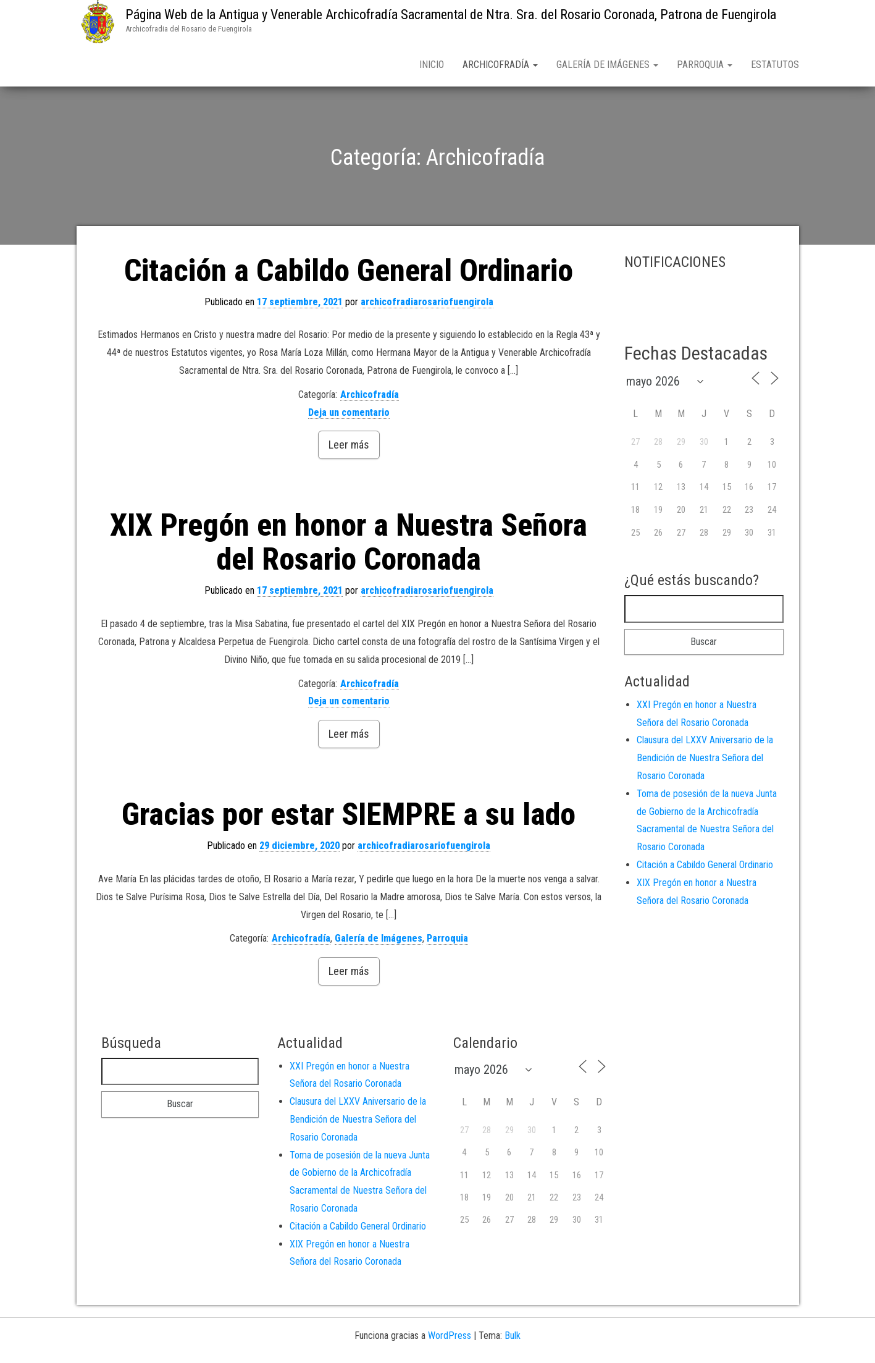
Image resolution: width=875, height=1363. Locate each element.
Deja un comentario (349, 415)
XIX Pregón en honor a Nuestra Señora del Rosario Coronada (348, 545)
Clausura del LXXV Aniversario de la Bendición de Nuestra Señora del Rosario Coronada (705, 760)
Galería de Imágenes (607, 64)
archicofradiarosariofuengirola (427, 304)
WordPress (449, 1338)
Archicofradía (500, 64)
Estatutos (775, 64)
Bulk (512, 1338)
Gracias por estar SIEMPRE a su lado (349, 817)
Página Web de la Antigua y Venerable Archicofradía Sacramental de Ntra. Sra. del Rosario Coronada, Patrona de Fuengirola (450, 14)
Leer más (349, 447)
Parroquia (704, 64)
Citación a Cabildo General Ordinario (348, 273)
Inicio (431, 64)
